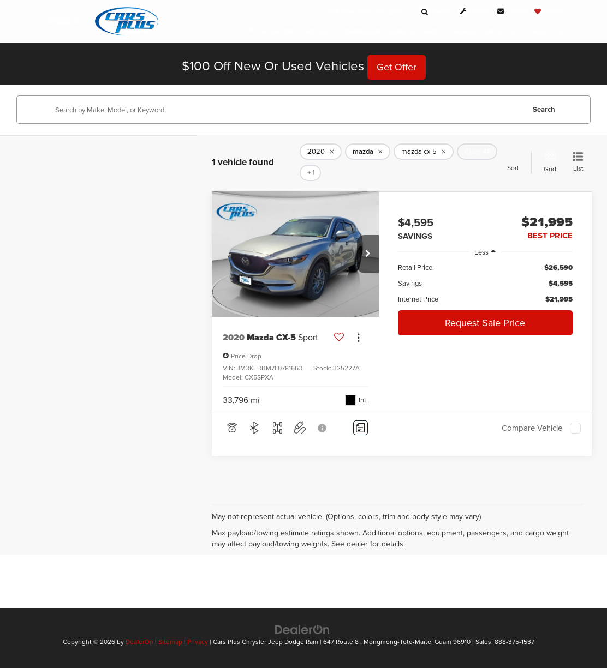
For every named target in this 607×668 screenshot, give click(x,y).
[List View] (578, 162)
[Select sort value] (516, 162)
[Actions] (358, 337)
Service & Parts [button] (416, 31)
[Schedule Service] (467, 11)
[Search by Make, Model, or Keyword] (288, 110)
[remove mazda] (367, 151)
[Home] (249, 31)
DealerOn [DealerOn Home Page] (139, 641)
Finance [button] (464, 31)
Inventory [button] (278, 31)
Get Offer (396, 67)
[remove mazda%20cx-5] (424, 151)
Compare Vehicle (532, 428)
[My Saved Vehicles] (547, 10)
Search (544, 109)
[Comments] (360, 427)
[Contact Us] (508, 11)
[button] (368, 254)
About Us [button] (501, 31)
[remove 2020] (321, 151)
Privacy (197, 641)
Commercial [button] (361, 31)
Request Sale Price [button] (485, 322)
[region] (485, 283)
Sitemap (170, 641)
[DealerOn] (302, 628)
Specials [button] (318, 31)
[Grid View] (547, 162)
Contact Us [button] (544, 31)
